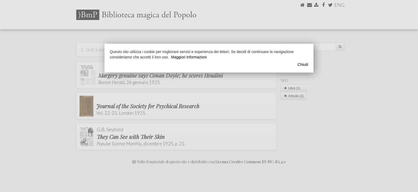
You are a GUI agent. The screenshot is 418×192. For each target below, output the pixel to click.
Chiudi (303, 64)
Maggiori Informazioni (189, 57)
